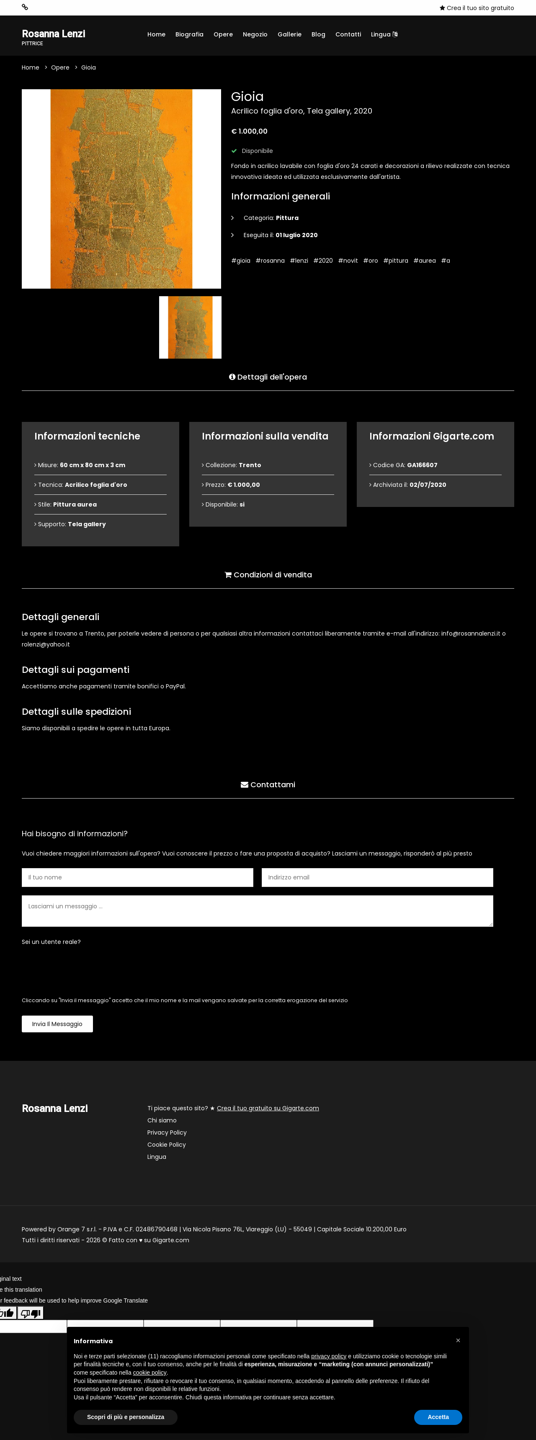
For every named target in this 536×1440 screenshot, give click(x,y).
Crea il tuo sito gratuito (477, 8)
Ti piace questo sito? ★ (233, 1108)
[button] (458, 1340)
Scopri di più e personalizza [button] (125, 1417)
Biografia (189, 34)
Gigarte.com (170, 1240)
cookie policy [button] (150, 1372)
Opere (223, 34)
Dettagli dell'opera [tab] (268, 377)
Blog (318, 34)
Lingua (384, 34)
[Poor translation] (30, 1313)
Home (156, 34)
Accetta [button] (438, 1417)
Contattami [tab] (268, 784)
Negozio (255, 34)
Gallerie (290, 34)
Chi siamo (162, 1121)
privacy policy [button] (328, 1356)
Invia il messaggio (57, 1024)
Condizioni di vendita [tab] (268, 574)
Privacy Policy (167, 1133)
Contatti (348, 34)
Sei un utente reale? (51, 942)
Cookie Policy (166, 1145)
